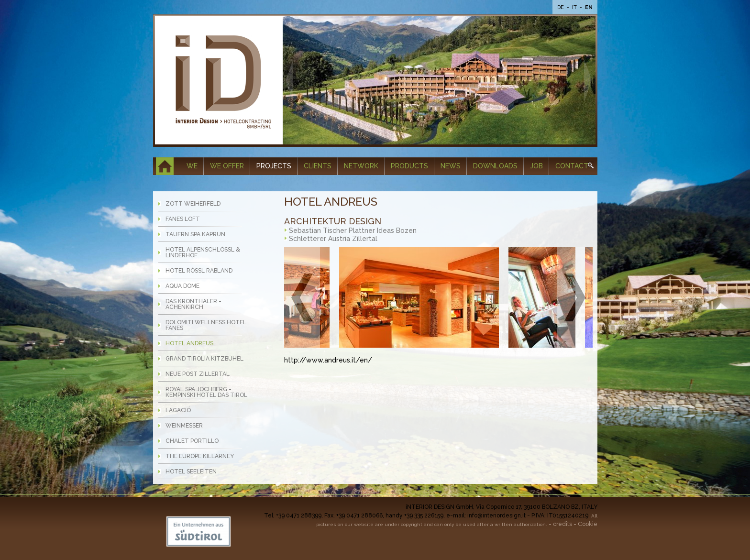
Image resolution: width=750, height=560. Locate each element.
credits (562, 524)
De (561, 7)
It (575, 7)
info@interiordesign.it (496, 515)
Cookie (587, 524)
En (589, 7)
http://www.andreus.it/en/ (328, 360)
